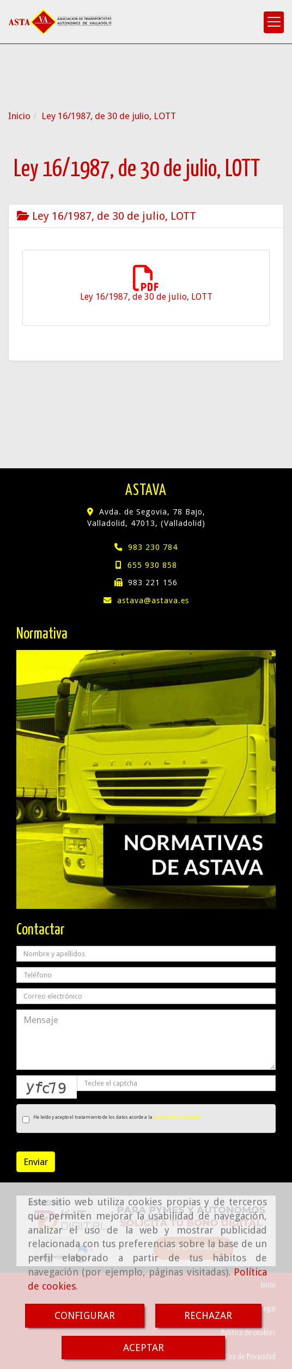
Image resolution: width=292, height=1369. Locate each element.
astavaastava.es (153, 600)
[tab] (146, 216)
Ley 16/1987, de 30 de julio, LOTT (106, 215)
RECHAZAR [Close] (208, 1315)
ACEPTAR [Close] (143, 1347)
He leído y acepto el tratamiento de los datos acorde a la (111, 1118)
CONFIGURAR (84, 1315)
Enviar (35, 1161)
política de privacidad (177, 1117)
